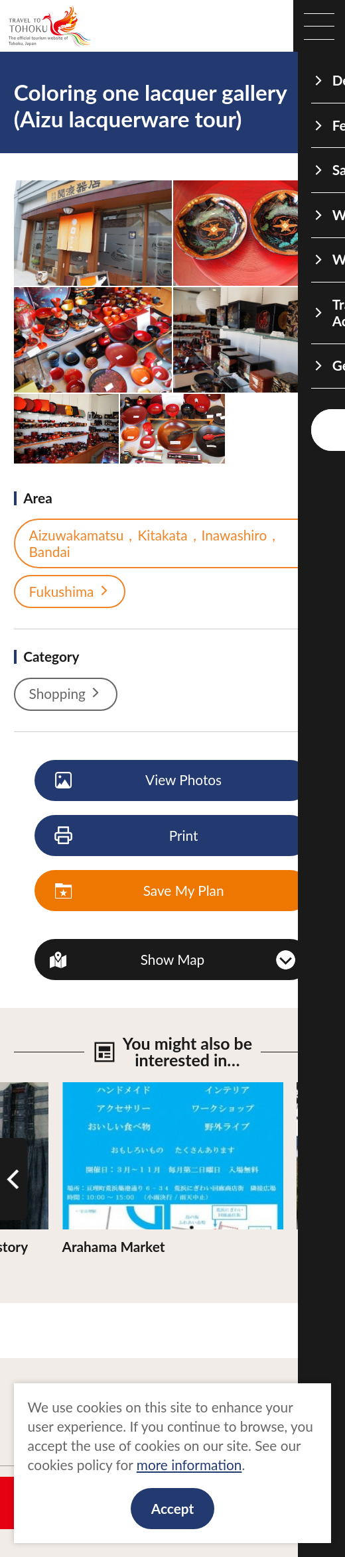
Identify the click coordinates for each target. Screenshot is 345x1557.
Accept (172, 1508)
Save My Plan (140, 891)
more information (189, 1464)
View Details (100, 1090)
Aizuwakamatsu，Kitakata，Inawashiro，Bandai (169, 543)
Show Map (173, 959)
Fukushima (70, 591)
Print (127, 836)
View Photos (139, 780)
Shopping (65, 693)
